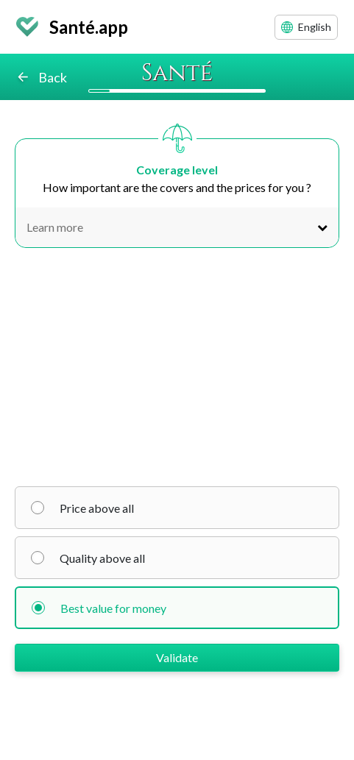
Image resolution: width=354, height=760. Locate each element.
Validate (177, 657)
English (306, 27)
